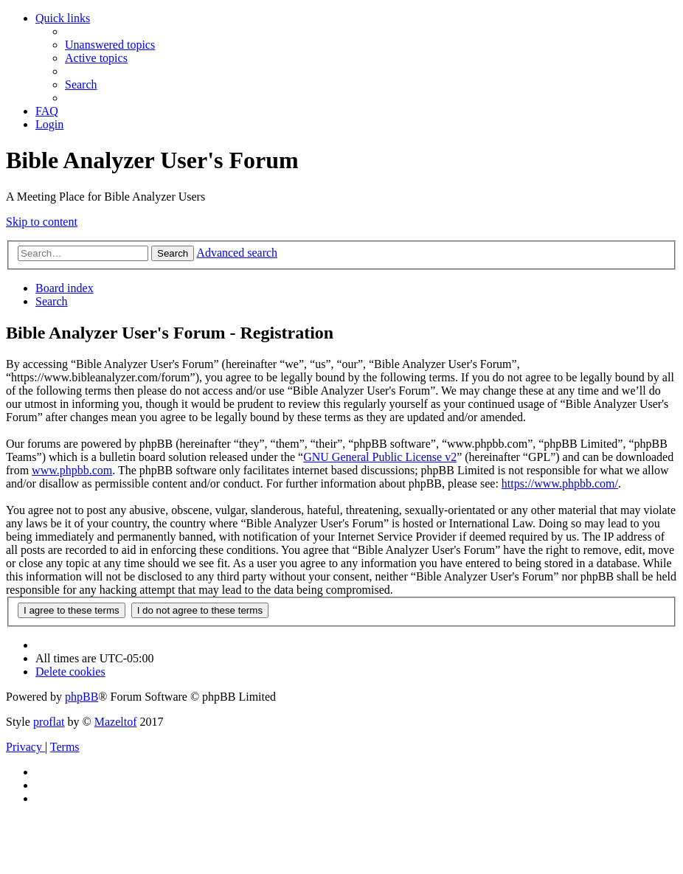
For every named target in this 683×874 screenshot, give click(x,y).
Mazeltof (115, 721)
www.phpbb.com (72, 470)
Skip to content (41, 221)
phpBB (81, 696)
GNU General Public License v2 (380, 457)
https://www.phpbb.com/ (560, 483)
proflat (49, 721)
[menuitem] (110, 44)
